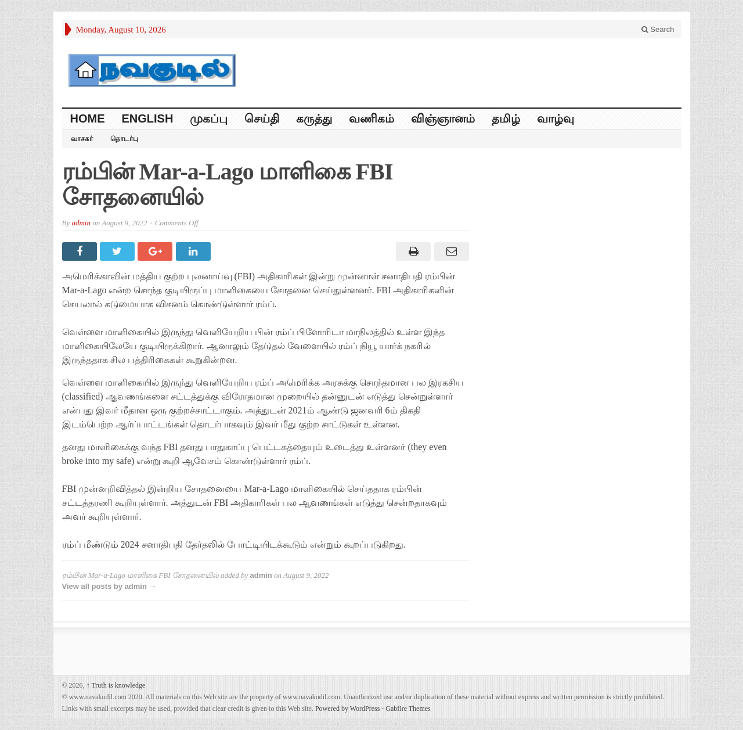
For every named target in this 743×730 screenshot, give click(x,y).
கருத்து (314, 118)
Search (658, 29)
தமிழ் (506, 118)
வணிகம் (371, 118)
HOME (87, 118)
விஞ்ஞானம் (443, 118)
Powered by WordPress (347, 708)
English (148, 118)
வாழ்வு (555, 118)
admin (81, 222)
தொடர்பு (124, 139)
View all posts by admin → (109, 586)
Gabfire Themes (407, 708)
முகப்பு (209, 118)
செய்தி (261, 118)
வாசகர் (82, 139)
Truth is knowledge (116, 685)
